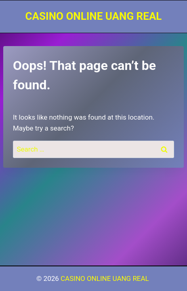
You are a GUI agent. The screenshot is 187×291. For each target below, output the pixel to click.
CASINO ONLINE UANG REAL (106, 278)
